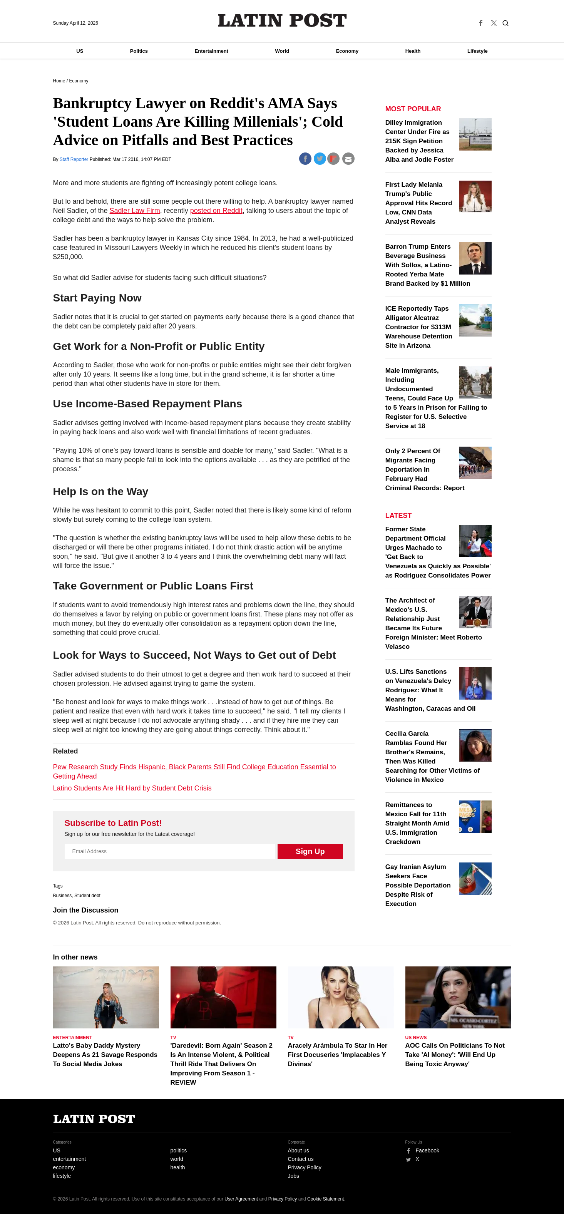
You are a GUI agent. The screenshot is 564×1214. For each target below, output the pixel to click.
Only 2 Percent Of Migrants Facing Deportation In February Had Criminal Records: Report (425, 469)
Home (59, 81)
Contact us (301, 1159)
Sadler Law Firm (135, 210)
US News (416, 1037)
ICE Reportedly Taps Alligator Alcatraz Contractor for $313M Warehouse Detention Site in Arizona (418, 327)
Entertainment (211, 51)
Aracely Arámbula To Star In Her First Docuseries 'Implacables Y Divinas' (338, 1055)
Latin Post (282, 20)
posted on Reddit (216, 210)
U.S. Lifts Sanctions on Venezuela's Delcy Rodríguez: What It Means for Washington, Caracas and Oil (430, 690)
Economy (347, 51)
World (282, 51)
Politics (139, 51)
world (177, 1159)
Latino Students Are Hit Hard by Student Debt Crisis (132, 788)
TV (173, 1037)
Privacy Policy (304, 1167)
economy (64, 1167)
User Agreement (241, 1199)
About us (298, 1150)
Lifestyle (477, 51)
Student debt (87, 895)
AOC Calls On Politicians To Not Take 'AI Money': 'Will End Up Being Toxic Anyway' (455, 1055)
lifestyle (62, 1176)
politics (179, 1150)
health (178, 1167)
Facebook (427, 1150)
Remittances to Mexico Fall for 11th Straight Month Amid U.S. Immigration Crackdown (417, 823)
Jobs (294, 1176)
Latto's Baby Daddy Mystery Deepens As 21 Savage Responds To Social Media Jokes (105, 1055)
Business (62, 895)
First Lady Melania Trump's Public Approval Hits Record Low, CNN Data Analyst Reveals (418, 203)
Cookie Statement (325, 1199)
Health (413, 51)
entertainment (69, 1159)
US (79, 51)
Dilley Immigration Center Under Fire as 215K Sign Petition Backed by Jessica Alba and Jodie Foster (419, 141)
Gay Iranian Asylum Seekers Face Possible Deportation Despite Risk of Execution (418, 885)
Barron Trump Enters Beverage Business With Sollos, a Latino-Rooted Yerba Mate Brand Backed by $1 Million (427, 265)
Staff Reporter (75, 159)
